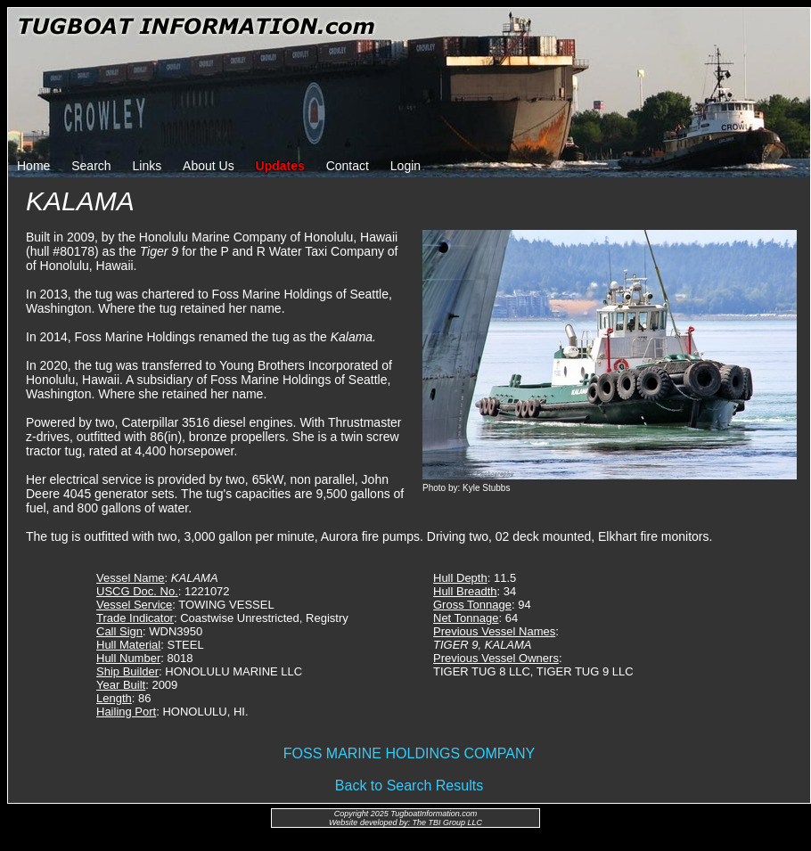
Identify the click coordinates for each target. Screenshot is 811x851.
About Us (208, 166)
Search (91, 166)
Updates (280, 166)
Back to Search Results (409, 785)
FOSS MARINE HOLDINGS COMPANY (409, 753)
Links (147, 166)
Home (33, 166)
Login (405, 166)
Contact (347, 166)
